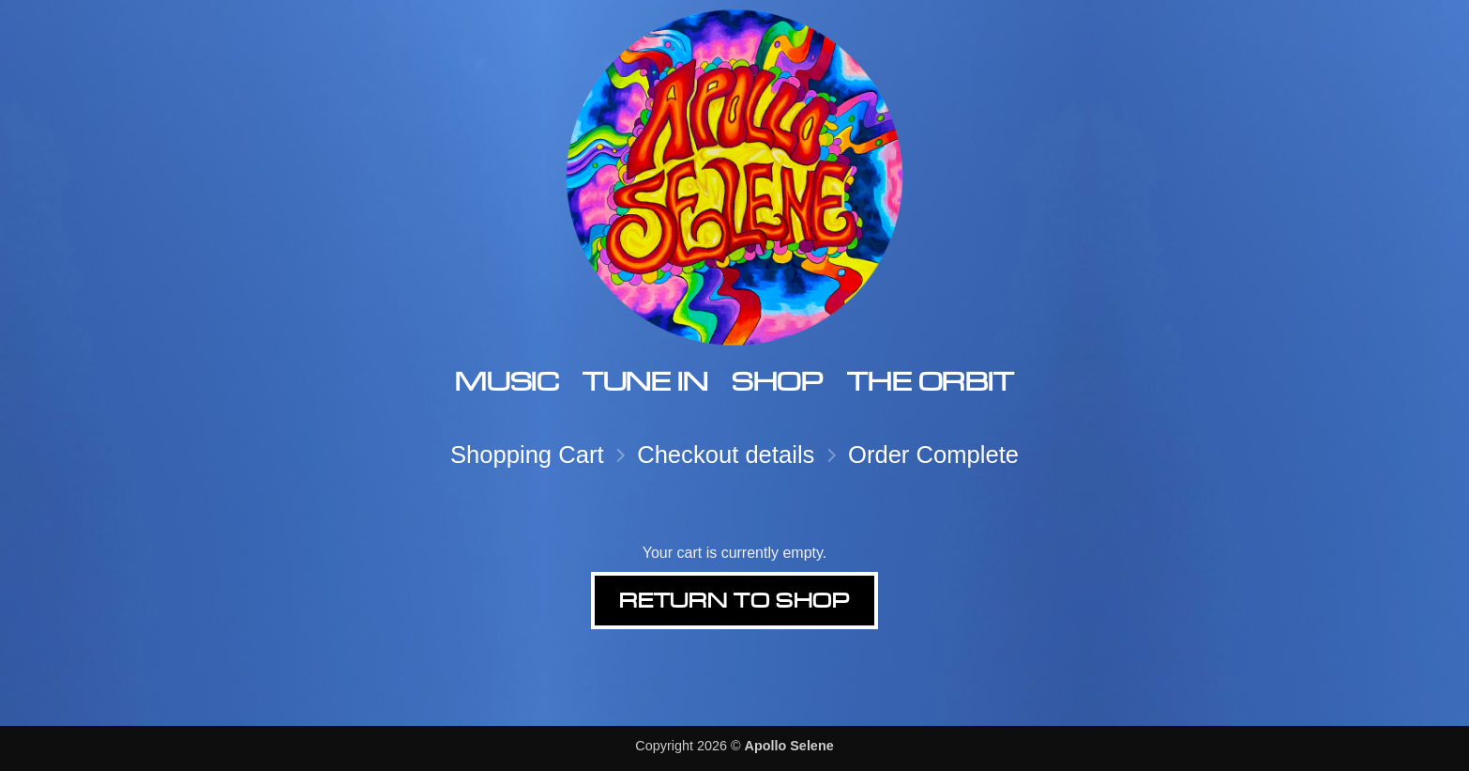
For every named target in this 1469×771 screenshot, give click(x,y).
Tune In (645, 380)
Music (506, 380)
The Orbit (930, 380)
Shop (777, 380)
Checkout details (725, 454)
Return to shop (734, 600)
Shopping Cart (527, 454)
